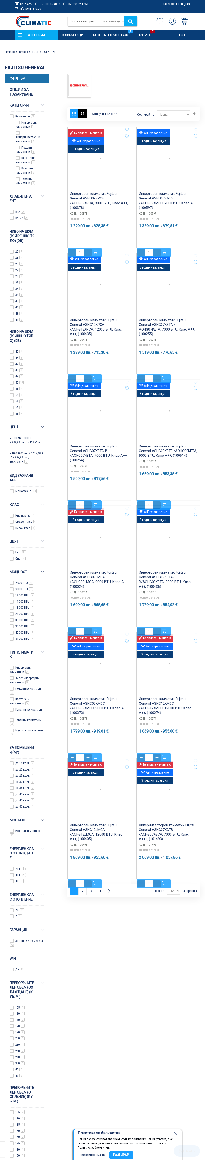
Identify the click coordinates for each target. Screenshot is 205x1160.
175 (20, 1143)
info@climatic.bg (30, 8)
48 (19, 370)
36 (19, 288)
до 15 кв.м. (24, 763)
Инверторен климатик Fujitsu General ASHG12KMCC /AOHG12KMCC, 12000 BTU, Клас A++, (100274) (166, 713)
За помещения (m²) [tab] (22, 750)
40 (19, 301)
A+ (19, 881)
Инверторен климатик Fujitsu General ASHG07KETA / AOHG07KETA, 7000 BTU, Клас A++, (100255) (166, 334)
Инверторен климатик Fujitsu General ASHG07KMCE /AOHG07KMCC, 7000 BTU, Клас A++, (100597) (168, 208)
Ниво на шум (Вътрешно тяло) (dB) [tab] (22, 236)
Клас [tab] (14, 505)
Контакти (26, 4)
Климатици (25, 116)
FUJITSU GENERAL (80, 233)
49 (19, 376)
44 (19, 320)
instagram (184, 4)
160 (20, 1137)
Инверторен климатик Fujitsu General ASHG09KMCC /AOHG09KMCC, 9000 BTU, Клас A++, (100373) (99, 713)
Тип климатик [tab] (21, 654)
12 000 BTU (24, 595)
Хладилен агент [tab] (21, 198)
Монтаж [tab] (17, 820)
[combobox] (118, 21)
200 (20, 1038)
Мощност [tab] (18, 572)
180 (20, 1149)
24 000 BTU (24, 614)
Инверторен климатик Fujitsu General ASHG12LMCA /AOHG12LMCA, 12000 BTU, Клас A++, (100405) (97, 839)
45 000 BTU (24, 632)
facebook (169, 4)
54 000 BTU (24, 638)
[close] (175, 1133)
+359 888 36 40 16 (49, 4)
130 (20, 1020)
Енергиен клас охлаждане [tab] (22, 853)
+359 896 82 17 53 (77, 4)
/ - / (25, 442)
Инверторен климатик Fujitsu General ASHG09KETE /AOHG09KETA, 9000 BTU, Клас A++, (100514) (167, 460)
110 (20, 1118)
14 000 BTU (24, 601)
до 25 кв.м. (24, 775)
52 (19, 395)
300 (20, 1063)
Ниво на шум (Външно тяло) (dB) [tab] (21, 336)
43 (19, 313)
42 (19, 307)
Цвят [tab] (14, 541)
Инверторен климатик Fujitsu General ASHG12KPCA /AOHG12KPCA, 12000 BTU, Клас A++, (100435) (97, 334)
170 (20, 1026)
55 (19, 413)
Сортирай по (145, 114)
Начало (10, 52)
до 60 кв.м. (24, 806)
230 (20, 1057)
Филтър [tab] (17, 78)
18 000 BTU (24, 607)
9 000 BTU (24, 589)
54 (19, 407)
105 (20, 1007)
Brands (23, 52)
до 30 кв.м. (24, 782)
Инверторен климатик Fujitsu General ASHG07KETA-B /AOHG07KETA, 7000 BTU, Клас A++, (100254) (98, 460)
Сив (20, 558)
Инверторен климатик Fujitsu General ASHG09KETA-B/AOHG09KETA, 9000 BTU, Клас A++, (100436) (166, 587)
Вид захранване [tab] (21, 478)
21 (19, 257)
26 (19, 264)
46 (19, 358)
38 (19, 295)
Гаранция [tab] (18, 930)
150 (20, 1131)
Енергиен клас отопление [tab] (22, 897)
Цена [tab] (14, 427)
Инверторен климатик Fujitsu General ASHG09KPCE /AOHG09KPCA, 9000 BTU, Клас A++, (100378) (98, 208)
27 (19, 270)
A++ (20, 875)
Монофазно (26, 491)
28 (19, 276)
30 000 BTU (24, 620)
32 (19, 282)
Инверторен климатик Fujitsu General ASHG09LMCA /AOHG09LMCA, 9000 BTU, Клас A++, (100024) (99, 587)
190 (20, 1032)
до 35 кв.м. (24, 788)
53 (19, 401)
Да (19, 969)
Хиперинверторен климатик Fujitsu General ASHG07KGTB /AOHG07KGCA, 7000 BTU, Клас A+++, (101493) (167, 839)
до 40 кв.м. (24, 794)
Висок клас (25, 528)
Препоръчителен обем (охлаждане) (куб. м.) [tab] (22, 990)
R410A (21, 218)
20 (19, 251)
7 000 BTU (24, 583)
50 (19, 382)
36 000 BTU (24, 626)
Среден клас (26, 521)
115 (20, 1124)
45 (19, 1069)
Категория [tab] (19, 105)
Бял (20, 552)
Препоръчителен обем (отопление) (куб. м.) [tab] (22, 1094)
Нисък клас (25, 515)
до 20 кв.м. (24, 769)
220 (20, 1051)
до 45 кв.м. (24, 800)
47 (19, 364)
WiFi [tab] (13, 959)
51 (19, 388)
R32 (20, 212)
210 (20, 1044)
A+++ (21, 868)
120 (20, 1013)
